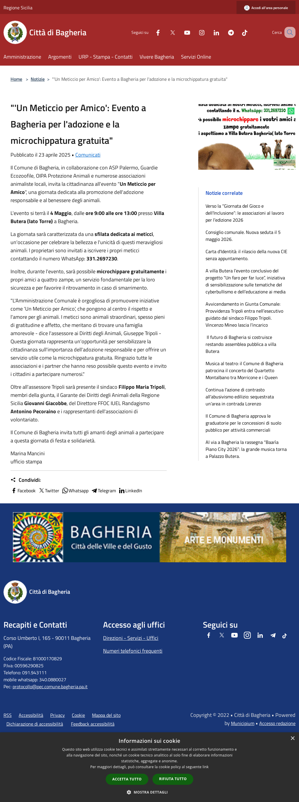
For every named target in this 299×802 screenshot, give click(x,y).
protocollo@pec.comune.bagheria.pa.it (50, 686)
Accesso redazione (277, 723)
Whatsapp (75, 490)
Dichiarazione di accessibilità (34, 723)
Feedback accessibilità (92, 723)
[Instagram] (194, 32)
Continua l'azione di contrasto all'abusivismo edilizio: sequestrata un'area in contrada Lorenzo (240, 396)
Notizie (38, 79)
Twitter (48, 490)
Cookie (78, 715)
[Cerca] (288, 32)
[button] (149, 792)
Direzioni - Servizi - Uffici (130, 638)
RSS (8, 715)
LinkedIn (130, 490)
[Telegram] (224, 32)
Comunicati (87, 155)
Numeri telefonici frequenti (132, 651)
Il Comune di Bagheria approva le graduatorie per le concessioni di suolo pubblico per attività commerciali (243, 422)
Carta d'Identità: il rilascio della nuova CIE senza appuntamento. (246, 255)
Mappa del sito (106, 715)
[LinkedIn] (209, 32)
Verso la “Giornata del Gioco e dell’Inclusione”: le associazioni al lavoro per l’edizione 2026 (245, 212)
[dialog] (149, 767)
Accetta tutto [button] (127, 779)
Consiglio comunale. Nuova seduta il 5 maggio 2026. (243, 236)
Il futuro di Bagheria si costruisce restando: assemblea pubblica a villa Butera (241, 344)
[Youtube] (180, 32)
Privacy (57, 715)
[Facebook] (151, 32)
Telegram (103, 490)
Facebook (23, 490)
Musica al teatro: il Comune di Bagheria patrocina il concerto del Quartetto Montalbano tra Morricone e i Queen (244, 370)
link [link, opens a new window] (206, 766)
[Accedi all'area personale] (266, 8)
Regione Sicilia (18, 7)
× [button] (292, 738)
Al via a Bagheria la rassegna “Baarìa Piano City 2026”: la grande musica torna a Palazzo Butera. (246, 449)
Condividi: (26, 480)
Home (16, 79)
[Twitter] (165, 32)
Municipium (242, 723)
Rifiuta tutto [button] (173, 778)
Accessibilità (31, 715)
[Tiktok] (237, 32)
